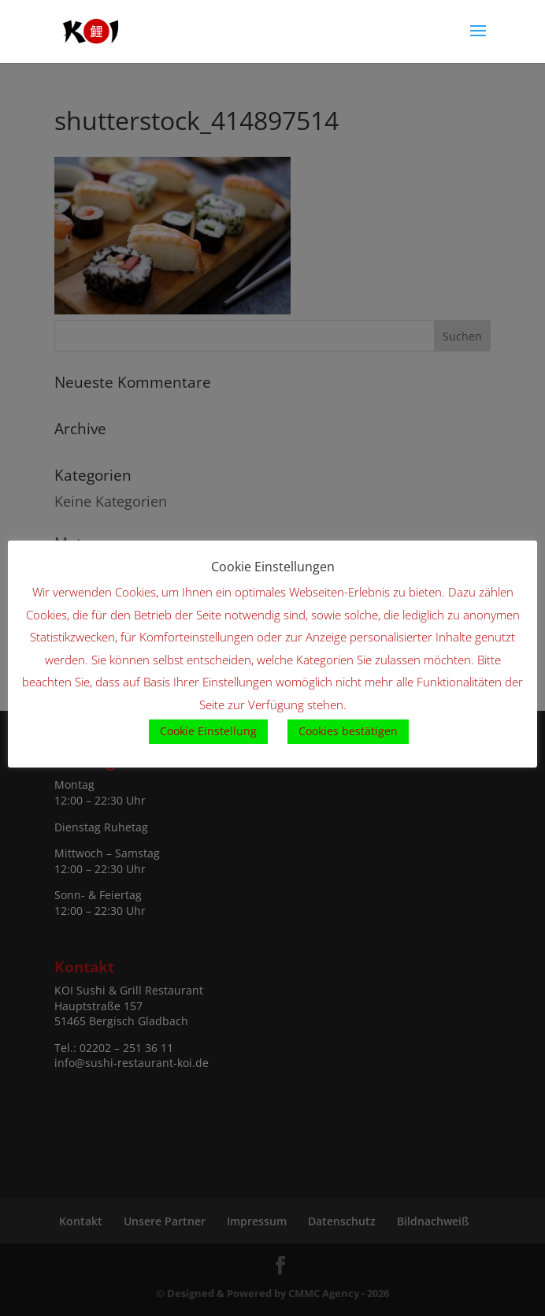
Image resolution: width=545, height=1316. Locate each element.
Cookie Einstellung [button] (208, 730)
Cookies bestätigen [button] (348, 730)
